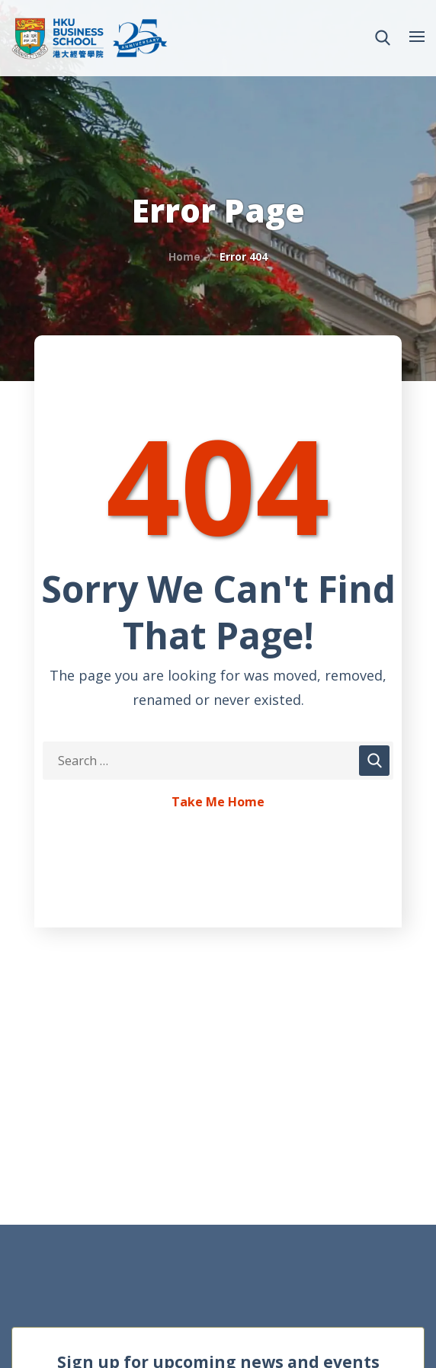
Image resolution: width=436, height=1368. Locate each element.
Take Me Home (218, 802)
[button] (382, 38)
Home (184, 256)
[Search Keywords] (218, 761)
